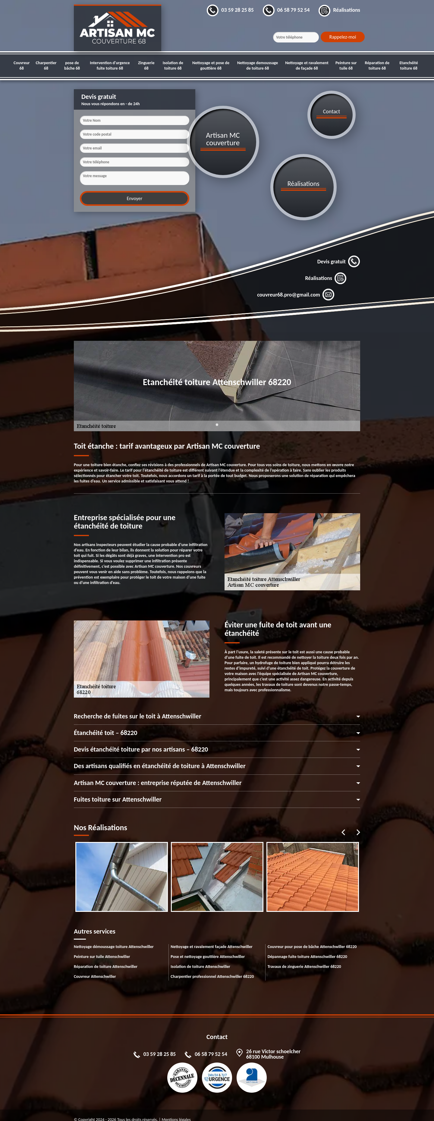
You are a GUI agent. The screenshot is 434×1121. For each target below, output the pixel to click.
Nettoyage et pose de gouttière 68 (210, 65)
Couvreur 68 (22, 65)
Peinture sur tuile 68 (346, 65)
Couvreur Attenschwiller (95, 967)
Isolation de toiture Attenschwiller (200, 957)
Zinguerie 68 (146, 65)
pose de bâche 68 (72, 65)
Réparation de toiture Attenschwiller (105, 957)
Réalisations (326, 269)
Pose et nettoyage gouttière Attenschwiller (208, 947)
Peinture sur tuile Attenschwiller (102, 947)
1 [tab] (217, 419)
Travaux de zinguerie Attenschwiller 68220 (304, 957)
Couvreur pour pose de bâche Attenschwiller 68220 (312, 937)
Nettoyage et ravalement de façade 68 (307, 65)
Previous (343, 823)
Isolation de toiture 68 (173, 65)
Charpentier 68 (46, 65)
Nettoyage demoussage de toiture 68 (257, 65)
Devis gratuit (338, 252)
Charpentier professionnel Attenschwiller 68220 (212, 967)
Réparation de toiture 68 (377, 65)
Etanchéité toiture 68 (408, 65)
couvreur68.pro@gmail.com (296, 286)
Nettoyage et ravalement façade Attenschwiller (211, 937)
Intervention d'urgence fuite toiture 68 (110, 65)
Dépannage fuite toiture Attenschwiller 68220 (307, 947)
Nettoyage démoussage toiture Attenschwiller (114, 937)
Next (358, 823)
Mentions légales (176, 1110)
